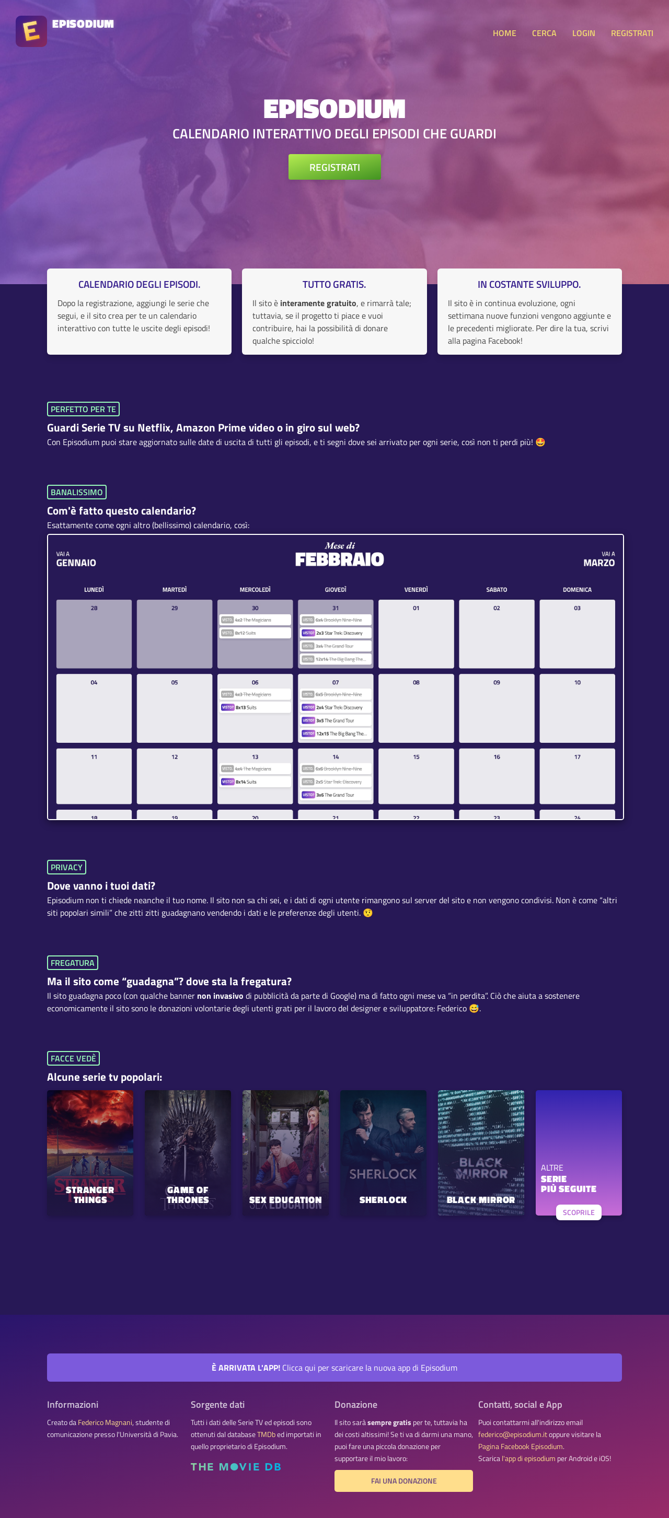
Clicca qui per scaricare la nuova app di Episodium (334, 1367)
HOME (504, 33)
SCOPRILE (579, 1212)
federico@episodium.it (512, 1434)
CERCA (544, 33)
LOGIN (583, 33)
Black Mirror (481, 1201)
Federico (452, 1008)
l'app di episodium (529, 1458)
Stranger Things (90, 1196)
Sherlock (383, 1201)
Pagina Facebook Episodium (520, 1446)
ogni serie (440, 442)
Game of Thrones (188, 1196)
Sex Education (285, 1201)
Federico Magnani (105, 1422)
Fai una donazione (404, 1481)
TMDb (266, 1434)
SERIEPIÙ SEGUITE (569, 1185)
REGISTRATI (632, 33)
